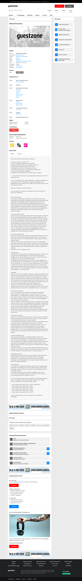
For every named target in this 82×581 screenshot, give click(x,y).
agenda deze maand (55, 561)
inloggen (14, 561)
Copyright (29, 579)
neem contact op (27, 565)
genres (13, 563)
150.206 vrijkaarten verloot (14, 1)
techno (21, 72)
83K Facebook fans (45, 1)
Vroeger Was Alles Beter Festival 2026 (64, 59)
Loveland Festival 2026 (63, 44)
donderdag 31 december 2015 (23, 61)
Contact (44, 15)
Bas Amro (18, 89)
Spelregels (18, 579)
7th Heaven (61, 49)
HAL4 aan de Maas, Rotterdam (20, 463)
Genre (56, 11)
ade (16, 425)
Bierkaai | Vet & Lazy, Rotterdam (21, 439)
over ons (55, 565)
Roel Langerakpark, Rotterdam (20, 453)
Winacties (30, 15)
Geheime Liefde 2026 (63, 34)
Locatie (49, 11)
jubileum (12, 428)
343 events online (25, 1)
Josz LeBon (18, 109)
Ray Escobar (19, 103)
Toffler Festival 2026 (63, 24)
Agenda (11, 15)
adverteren (68, 565)
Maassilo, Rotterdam (19, 448)
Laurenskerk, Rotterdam (19, 458)
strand (27, 425)
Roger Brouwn (19, 105)
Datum (63, 11)
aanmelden (14, 485)
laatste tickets (46, 425)
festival (11, 425)
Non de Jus (18, 114)
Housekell (18, 91)
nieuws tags (55, 563)
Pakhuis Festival (20, 55)
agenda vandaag (27, 561)
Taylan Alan (19, 96)
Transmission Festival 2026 (65, 39)
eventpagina (19, 67)
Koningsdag (20, 15)
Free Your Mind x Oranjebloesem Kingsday (64, 29)
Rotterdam (18, 60)
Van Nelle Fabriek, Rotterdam (24, 444)
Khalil (17, 93)
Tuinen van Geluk (62, 54)
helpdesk (41, 565)
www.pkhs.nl (19, 66)
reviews (14, 506)
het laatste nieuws (41, 563)
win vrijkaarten (27, 563)
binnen (17, 58)
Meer (51, 15)
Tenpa (17, 97)
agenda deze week (41, 561)
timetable (33, 425)
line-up (39, 425)
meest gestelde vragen (13, 565)
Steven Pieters (19, 94)
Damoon (18, 102)
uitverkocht (21, 425)
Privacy (23, 579)
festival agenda (68, 561)
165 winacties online (35, 1)
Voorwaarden (11, 579)
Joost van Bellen (20, 82)
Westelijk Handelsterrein (22, 56)
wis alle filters (70, 11)
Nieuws (37, 15)
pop (17, 72)
